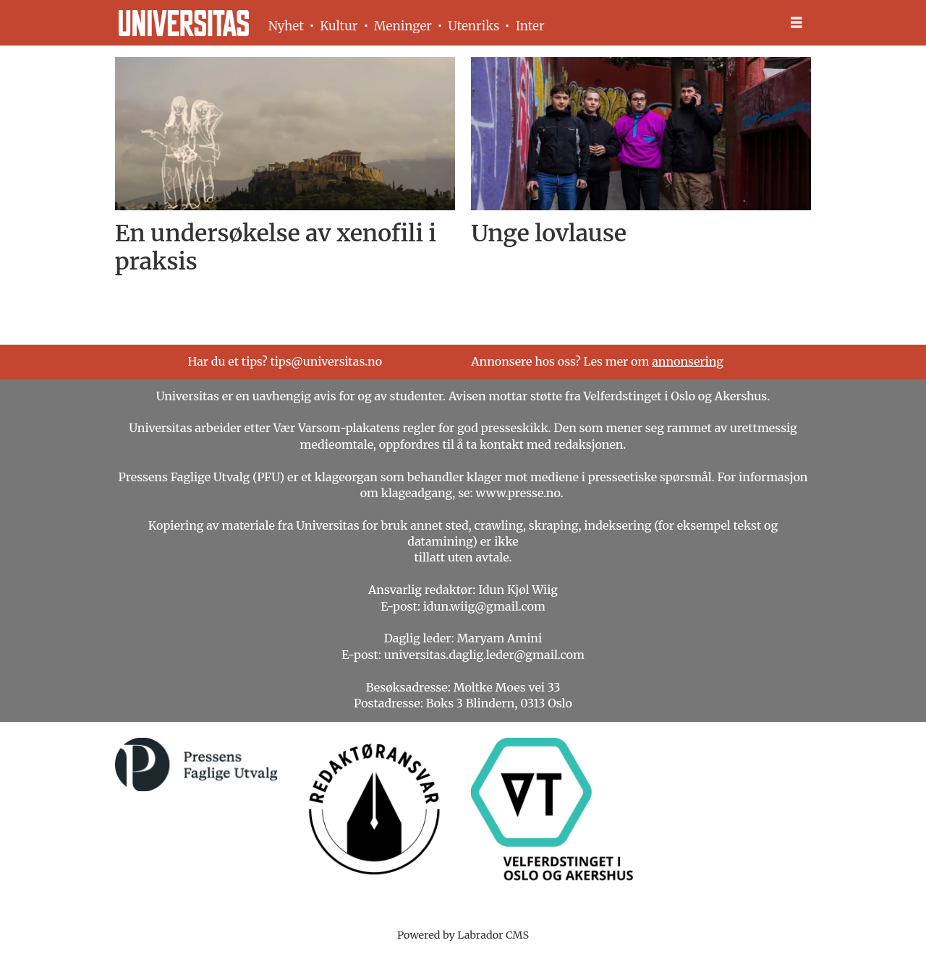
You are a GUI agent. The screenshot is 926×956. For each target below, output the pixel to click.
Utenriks (473, 26)
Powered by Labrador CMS (463, 935)
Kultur (338, 26)
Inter (530, 26)
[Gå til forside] (184, 23)
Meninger (403, 26)
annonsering (687, 361)
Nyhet (286, 26)
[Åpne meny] (796, 23)
